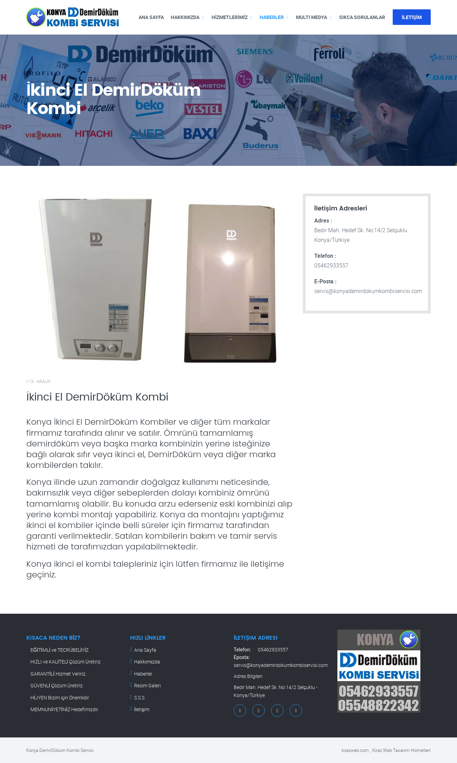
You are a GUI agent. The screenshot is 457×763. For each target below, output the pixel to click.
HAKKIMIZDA (185, 17)
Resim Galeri (147, 685)
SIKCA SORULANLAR (362, 17)
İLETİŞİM (412, 17)
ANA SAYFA (151, 17)
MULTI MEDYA (311, 17)
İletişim (141, 709)
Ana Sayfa (145, 650)
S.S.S (139, 697)
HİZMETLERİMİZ (230, 17)
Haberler (143, 673)
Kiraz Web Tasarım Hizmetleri (401, 750)
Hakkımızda (147, 661)
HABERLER (272, 17)
